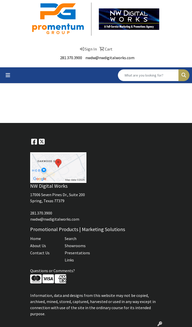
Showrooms (75, 245)
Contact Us (40, 252)
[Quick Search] (148, 75)
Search (70, 238)
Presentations (77, 252)
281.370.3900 (71, 57)
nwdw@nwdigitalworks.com (109, 57)
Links (69, 259)
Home (35, 238)
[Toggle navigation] (8, 75)
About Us (38, 245)
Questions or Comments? (52, 270)
